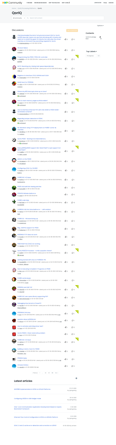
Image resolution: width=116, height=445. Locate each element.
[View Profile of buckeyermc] (21, 182)
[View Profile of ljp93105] (21, 59)
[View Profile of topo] (20, 328)
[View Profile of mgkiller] (21, 152)
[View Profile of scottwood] (22, 96)
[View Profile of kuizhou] (21, 179)
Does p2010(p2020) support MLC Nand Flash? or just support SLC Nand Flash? (39, 149)
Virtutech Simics (22, 365)
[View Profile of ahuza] (21, 321)
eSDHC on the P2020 (24, 159)
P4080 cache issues (24, 278)
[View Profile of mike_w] (19, 71)
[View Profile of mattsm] (19, 52)
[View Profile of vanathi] (21, 367)
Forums (29, 3)
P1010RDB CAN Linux (23, 312)
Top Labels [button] (91, 51)
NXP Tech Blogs (54, 3)
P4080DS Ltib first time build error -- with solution (34, 209)
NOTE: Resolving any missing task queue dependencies (35, 66)
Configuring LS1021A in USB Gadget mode (27, 399)
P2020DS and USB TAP (24, 287)
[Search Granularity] (19, 18)
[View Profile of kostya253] (22, 189)
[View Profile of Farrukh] (21, 305)
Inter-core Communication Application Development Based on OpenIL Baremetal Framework (37, 408)
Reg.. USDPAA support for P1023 (27, 228)
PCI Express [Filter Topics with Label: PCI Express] (90, 56)
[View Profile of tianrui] (21, 212)
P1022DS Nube (22, 358)
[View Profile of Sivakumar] (22, 230)
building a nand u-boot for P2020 (28, 349)
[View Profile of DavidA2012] (20, 205)
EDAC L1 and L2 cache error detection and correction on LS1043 (35, 425)
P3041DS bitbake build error (26, 193)
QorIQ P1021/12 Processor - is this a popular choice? (34, 251)
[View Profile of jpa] (20, 315)
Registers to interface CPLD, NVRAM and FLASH (33, 75)
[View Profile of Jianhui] (21, 342)
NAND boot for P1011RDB (25, 82)
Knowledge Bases (40, 3)
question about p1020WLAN (26, 319)
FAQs (105, 3)
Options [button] (99, 26)
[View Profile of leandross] (22, 141)
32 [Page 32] (45, 373)
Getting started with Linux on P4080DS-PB (31, 260)
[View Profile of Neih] (18, 214)
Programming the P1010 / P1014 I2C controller (32, 57)
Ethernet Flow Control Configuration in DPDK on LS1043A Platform (36, 417)
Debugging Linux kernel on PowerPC (29, 303)
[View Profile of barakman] (20, 344)
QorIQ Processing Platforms (27, 8)
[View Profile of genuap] (21, 255)
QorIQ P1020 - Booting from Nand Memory (31, 139)
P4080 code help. (23, 200)
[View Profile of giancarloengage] (24, 299)
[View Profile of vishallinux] (22, 132)
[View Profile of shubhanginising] (24, 43)
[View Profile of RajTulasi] (21, 202)
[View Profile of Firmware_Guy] (21, 353)
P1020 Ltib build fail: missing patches (29, 187)
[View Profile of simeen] (74, 425)
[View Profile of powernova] (22, 221)
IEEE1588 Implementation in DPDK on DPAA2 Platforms (32, 389)
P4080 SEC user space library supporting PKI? (32, 296)
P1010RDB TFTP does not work (27, 235)
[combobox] (65, 18)
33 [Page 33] (49, 373)
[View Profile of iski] (20, 360)
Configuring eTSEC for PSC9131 (27, 168)
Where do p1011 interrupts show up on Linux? (32, 91)
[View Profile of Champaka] (22, 78)
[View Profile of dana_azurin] (23, 154)
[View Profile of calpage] (21, 94)
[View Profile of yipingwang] (72, 390)
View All (45, 378)
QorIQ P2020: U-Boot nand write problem (31, 333)
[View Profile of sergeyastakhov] (24, 114)
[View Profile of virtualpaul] (22, 161)
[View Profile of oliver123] (21, 289)
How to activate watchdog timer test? (30, 326)
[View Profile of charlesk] (21, 351)
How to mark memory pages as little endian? (32, 101)
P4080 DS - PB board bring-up (27, 219)
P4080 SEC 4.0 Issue (24, 177)
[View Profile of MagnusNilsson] (21, 308)
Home (14, 8)
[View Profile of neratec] (21, 246)
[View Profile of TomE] (19, 273)
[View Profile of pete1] (21, 50)
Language (97, 3)
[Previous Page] (35, 372)
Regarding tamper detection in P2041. (30, 119)
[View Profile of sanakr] (21, 121)
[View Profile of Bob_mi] (21, 68)
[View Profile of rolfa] (20, 84)
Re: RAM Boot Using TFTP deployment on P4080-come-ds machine (36, 129)
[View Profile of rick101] (21, 253)
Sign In (111, 3)
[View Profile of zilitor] (20, 239)
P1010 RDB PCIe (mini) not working (28, 244)
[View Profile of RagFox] (21, 170)
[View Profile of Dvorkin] (21, 237)
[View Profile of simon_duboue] (23, 264)
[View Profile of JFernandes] (22, 280)
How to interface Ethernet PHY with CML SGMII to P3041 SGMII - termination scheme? (38, 111)
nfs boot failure (22, 48)
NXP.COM (65, 3)
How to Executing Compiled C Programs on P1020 (33, 269)
